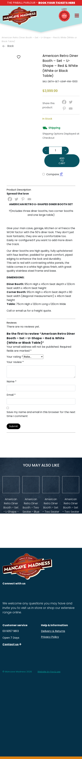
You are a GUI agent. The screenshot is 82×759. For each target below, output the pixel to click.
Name (11, 381)
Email (11, 395)
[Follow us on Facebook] (16, 592)
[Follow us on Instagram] (6, 592)
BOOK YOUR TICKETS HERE (56, 3)
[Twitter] (71, 102)
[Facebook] (64, 102)
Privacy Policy (50, 637)
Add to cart (62, 160)
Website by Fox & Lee (49, 671)
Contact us (11, 644)
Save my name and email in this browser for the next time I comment (41, 414)
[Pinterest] (64, 108)
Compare (50, 174)
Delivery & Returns (53, 631)
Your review (15, 362)
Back (8, 46)
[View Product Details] (10, 484)
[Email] (71, 108)
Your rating (15, 357)
